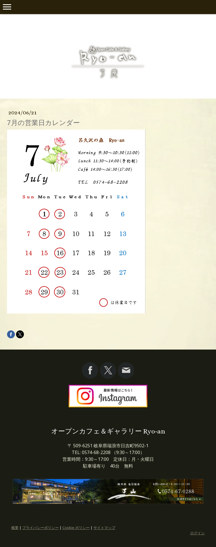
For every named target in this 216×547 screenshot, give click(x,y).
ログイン (197, 532)
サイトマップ (104, 527)
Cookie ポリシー (76, 527)
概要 (15, 527)
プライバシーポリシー (40, 527)
